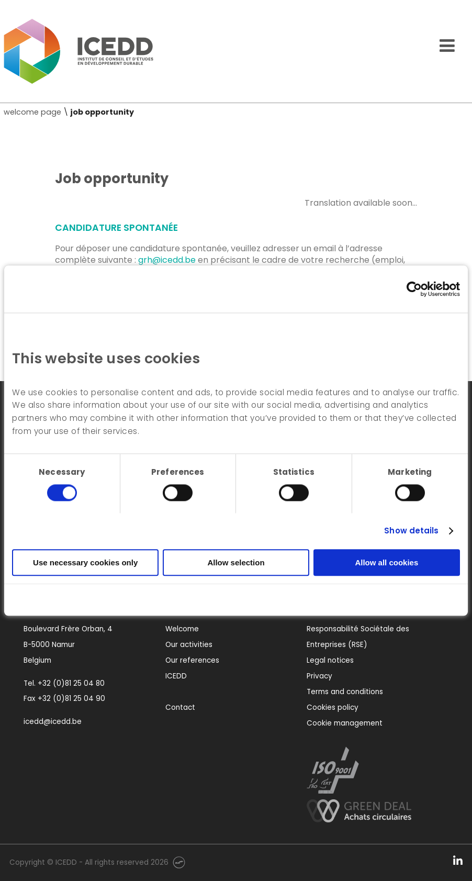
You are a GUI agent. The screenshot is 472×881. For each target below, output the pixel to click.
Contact (180, 707)
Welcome (182, 629)
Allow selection (235, 562)
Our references (192, 660)
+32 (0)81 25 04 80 (71, 683)
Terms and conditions (345, 692)
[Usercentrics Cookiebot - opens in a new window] (414, 289)
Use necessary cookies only (85, 562)
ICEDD (176, 676)
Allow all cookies (386, 562)
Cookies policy (332, 707)
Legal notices (330, 660)
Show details (411, 530)
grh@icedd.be (167, 260)
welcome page (32, 112)
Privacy (319, 676)
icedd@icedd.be (53, 722)
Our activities (188, 645)
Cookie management (345, 723)
